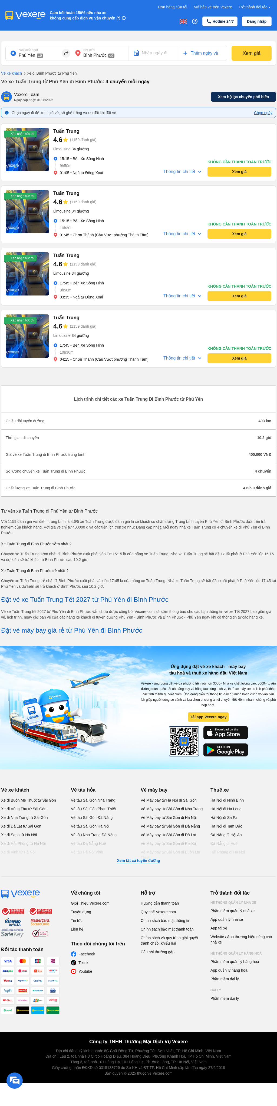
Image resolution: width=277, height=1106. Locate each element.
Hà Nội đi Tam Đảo (226, 826)
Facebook (86, 954)
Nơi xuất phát (28, 50)
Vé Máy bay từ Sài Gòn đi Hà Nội (169, 817)
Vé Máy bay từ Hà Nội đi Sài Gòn (169, 800)
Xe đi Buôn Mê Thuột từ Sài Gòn (28, 800)
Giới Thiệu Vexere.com (90, 903)
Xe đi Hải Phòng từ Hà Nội (23, 843)
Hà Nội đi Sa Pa (224, 817)
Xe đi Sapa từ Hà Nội (19, 835)
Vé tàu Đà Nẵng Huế (88, 843)
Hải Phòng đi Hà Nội (227, 852)
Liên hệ (77, 929)
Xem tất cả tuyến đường (138, 860)
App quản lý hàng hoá (228, 970)
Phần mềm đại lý (224, 979)
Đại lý (215, 990)
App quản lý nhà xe (226, 919)
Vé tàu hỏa (83, 790)
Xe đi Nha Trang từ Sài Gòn (24, 817)
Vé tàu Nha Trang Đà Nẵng (94, 835)
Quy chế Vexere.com (158, 912)
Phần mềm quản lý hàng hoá (234, 961)
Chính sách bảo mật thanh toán (167, 929)
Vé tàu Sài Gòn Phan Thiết (93, 809)
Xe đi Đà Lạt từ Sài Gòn (21, 826)
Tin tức (77, 920)
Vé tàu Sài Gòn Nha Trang (93, 800)
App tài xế (218, 928)
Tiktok (83, 963)
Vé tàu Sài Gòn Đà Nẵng (92, 817)
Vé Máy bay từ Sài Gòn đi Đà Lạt (168, 835)
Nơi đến (89, 50)
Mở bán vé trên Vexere (213, 7)
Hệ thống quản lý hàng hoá (236, 953)
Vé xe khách (11, 73)
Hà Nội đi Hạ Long (226, 809)
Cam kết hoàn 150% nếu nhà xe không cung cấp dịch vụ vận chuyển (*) (85, 15)
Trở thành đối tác (255, 7)
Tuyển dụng (81, 912)
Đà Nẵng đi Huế (224, 843)
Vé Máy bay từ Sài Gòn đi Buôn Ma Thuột (170, 855)
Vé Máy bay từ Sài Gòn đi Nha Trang (172, 809)
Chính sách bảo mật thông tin (165, 920)
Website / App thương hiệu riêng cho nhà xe (241, 939)
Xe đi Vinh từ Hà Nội (18, 852)
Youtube (85, 971)
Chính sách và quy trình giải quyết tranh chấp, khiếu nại (169, 940)
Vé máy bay (154, 790)
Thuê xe (219, 790)
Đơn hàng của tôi (172, 7)
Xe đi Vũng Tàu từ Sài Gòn (24, 809)
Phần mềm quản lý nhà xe (232, 911)
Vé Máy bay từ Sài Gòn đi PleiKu (168, 843)
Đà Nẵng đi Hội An (226, 835)
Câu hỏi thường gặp (157, 952)
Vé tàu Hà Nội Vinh (87, 852)
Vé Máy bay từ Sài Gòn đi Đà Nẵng (170, 826)
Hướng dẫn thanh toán (160, 903)
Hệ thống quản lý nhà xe (233, 903)
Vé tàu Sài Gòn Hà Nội (90, 826)
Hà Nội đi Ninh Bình (227, 800)
